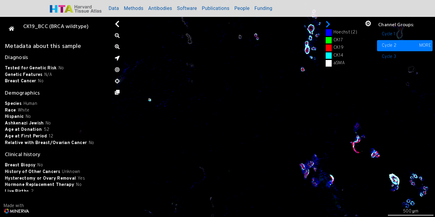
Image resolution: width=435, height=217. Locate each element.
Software (187, 8)
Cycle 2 (406, 45)
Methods (133, 8)
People (242, 8)
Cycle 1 (388, 34)
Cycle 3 (389, 57)
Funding (263, 8)
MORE (425, 46)
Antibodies (160, 8)
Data (114, 8)
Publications (216, 8)
